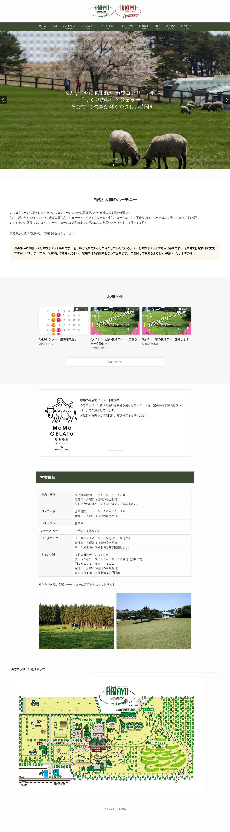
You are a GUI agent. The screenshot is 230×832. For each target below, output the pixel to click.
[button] (113, 165)
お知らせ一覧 (115, 361)
